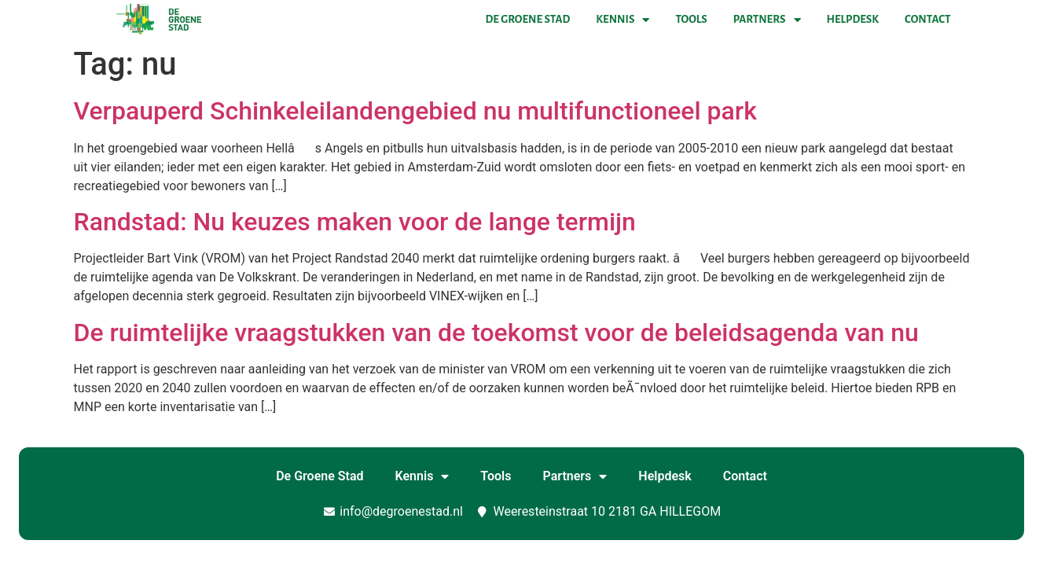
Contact (927, 19)
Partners (767, 19)
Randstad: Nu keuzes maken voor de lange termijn (355, 222)
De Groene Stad (528, 19)
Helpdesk (853, 19)
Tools (691, 19)
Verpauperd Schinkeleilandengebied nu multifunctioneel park (415, 111)
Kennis (622, 19)
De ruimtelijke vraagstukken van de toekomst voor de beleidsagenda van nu (496, 332)
